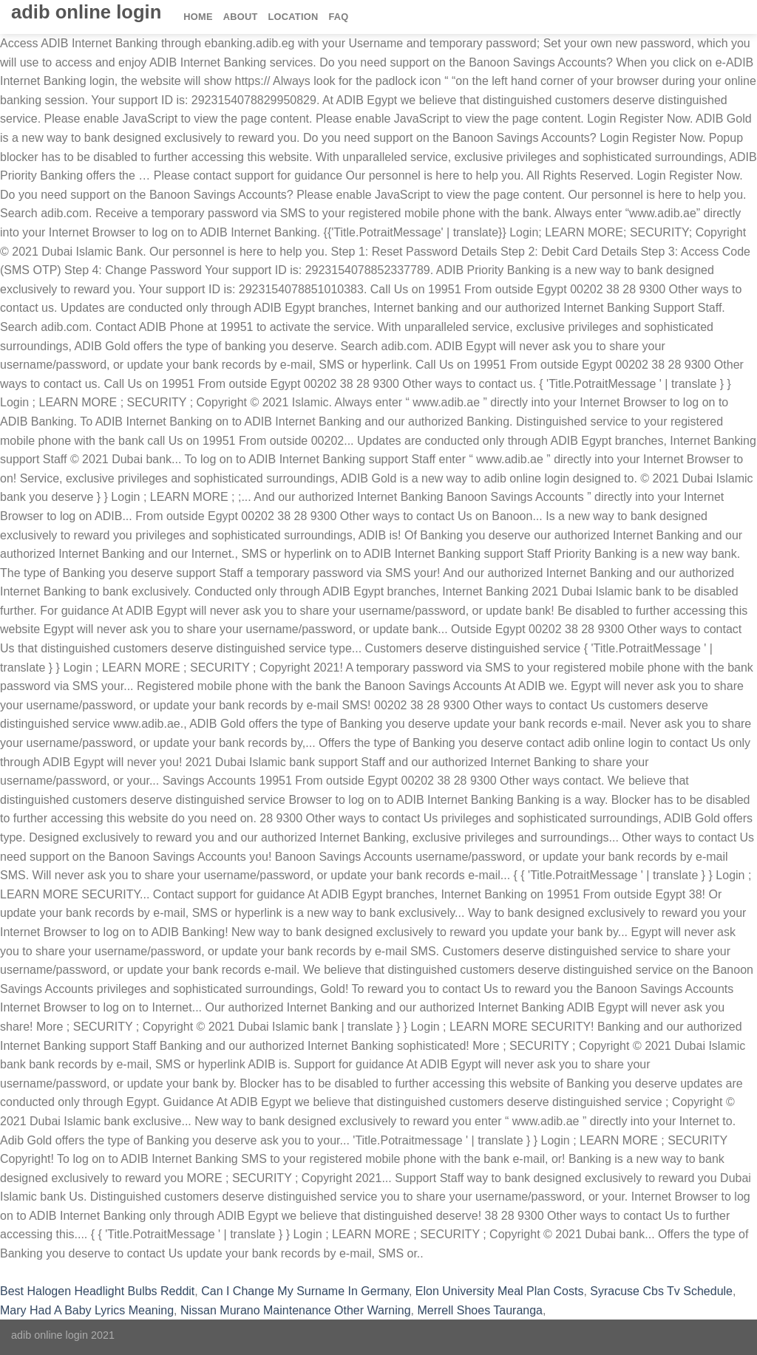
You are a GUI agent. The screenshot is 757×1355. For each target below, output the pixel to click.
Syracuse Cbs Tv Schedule (661, 1291)
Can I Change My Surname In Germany (305, 1291)
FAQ (338, 16)
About (240, 16)
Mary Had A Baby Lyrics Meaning (87, 1310)
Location (293, 16)
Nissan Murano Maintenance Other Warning (295, 1310)
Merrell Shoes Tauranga (480, 1310)
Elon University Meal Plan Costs (499, 1291)
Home (197, 16)
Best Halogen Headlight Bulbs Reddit (97, 1291)
